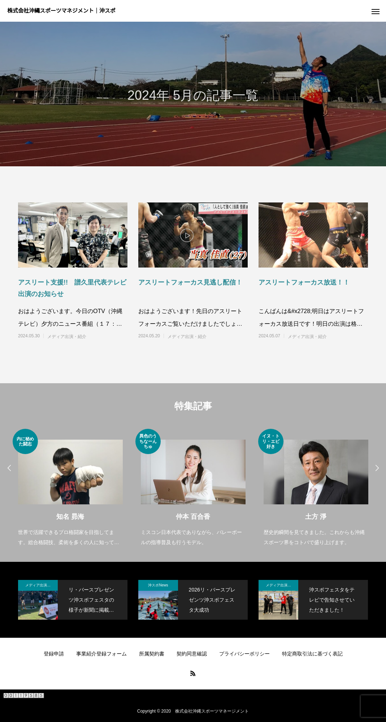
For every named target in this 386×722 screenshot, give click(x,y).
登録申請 (54, 654)
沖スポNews (158, 585)
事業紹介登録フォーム (101, 654)
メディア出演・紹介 (66, 336)
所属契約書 (151, 654)
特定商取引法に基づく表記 (312, 654)
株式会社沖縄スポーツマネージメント (212, 711)
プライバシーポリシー (244, 654)
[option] (70, 488)
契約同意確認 (192, 654)
